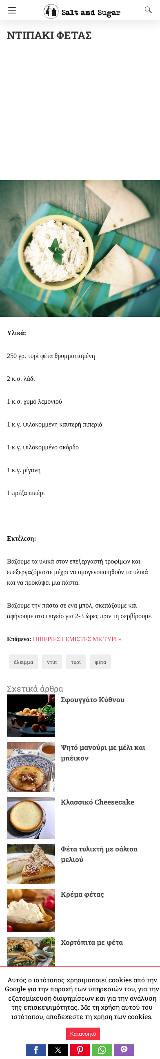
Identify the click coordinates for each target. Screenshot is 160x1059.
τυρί (76, 662)
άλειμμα (23, 662)
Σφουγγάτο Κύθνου (92, 699)
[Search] (146, 9)
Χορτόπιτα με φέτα (92, 942)
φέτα (100, 662)
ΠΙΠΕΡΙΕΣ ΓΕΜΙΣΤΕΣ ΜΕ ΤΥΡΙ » (77, 639)
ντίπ (52, 662)
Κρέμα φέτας (82, 894)
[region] (83, 112)
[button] (36, 1050)
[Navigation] (10, 10)
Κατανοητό (83, 1034)
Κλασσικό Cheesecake (97, 802)
